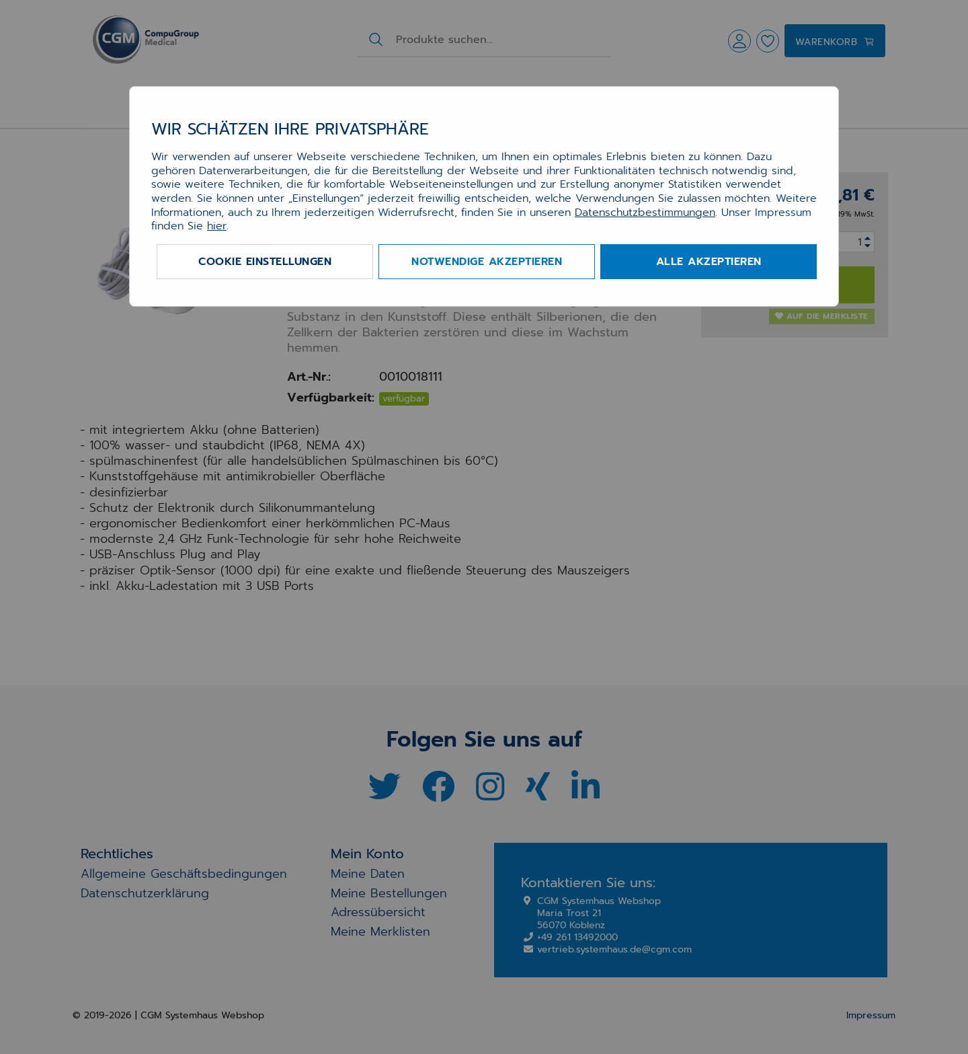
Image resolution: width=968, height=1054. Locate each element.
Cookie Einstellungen (264, 262)
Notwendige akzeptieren (486, 262)
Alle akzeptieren (709, 262)
